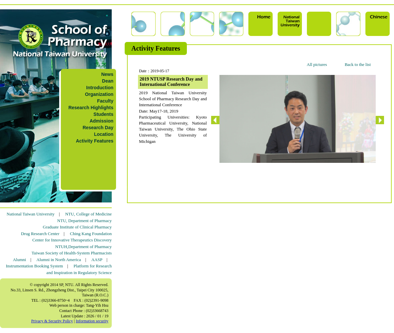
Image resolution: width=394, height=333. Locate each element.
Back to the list (358, 64)
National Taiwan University (31, 213)
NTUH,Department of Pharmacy (83, 246)
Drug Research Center (40, 233)
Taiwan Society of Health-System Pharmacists (72, 252)
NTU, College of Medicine (88, 213)
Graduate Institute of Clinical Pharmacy (77, 226)
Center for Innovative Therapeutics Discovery (72, 239)
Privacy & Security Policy (52, 321)
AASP (96, 259)
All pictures (317, 64)
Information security (92, 321)
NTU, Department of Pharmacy (84, 220)
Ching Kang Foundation (91, 233)
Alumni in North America (59, 259)
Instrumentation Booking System (34, 265)
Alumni (19, 259)
